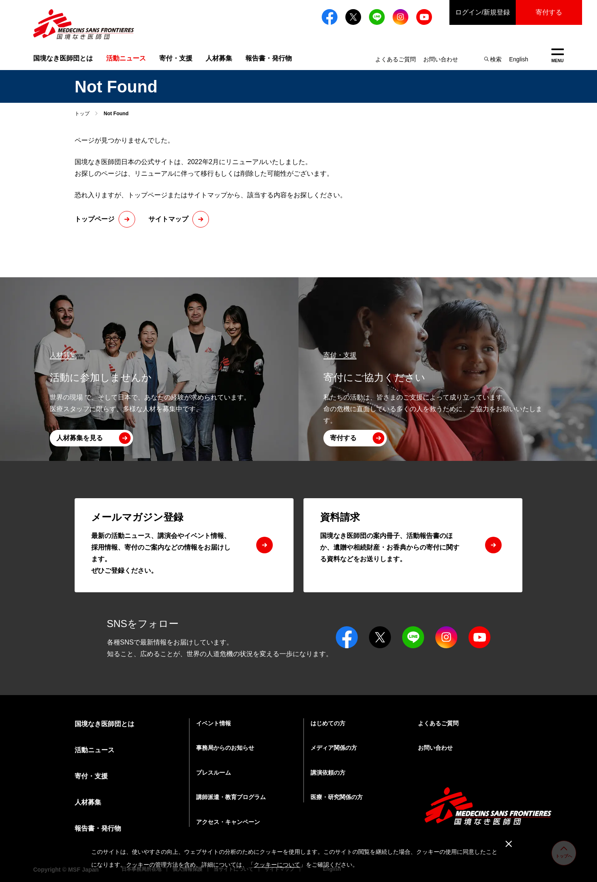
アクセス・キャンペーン (228, 822)
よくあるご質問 (395, 59)
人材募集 (219, 58)
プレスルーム (213, 772)
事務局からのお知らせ (225, 747)
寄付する (549, 12)
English (518, 59)
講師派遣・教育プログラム (231, 797)
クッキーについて (277, 864)
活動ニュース (94, 750)
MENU (557, 55)
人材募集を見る (79, 437)
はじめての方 (328, 723)
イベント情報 (213, 723)
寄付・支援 (175, 58)
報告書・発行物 (268, 58)
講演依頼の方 (328, 772)
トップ (82, 113)
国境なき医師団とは (63, 58)
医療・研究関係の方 (337, 797)
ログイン (482, 12)
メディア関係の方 (334, 747)
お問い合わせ (440, 59)
